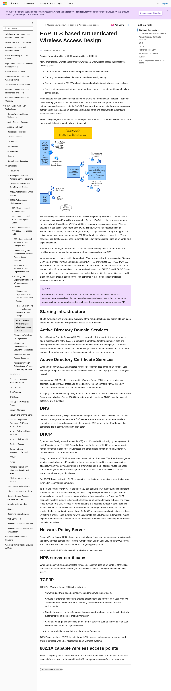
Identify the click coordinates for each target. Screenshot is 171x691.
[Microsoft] (5, 3)
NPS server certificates (148, 53)
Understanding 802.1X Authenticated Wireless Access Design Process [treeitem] (23, 255)
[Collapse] (33, 23)
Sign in (165, 3)
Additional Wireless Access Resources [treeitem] (22, 356)
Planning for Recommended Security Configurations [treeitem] (23, 346)
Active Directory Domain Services (153, 33)
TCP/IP (142, 57)
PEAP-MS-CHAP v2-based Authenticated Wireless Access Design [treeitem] (24, 311)
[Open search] (158, 3)
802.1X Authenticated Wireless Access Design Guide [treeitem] (23, 242)
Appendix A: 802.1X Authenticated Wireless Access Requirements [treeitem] (23, 366)
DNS (141, 43)
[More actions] (128, 25)
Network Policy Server (148, 50)
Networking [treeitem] (14, 171)
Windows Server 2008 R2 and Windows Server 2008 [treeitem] (17, 36)
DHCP (141, 46)
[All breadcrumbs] (42, 25)
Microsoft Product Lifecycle (79, 12)
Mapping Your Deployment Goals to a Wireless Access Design (73, 25)
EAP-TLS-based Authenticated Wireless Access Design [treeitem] (23, 325)
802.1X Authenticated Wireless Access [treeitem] (21, 210)
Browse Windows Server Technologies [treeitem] (17, 115)
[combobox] (18, 28)
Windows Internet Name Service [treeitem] (20, 480)
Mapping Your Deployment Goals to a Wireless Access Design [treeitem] (24, 296)
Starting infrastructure (149, 30)
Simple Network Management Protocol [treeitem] (19, 450)
